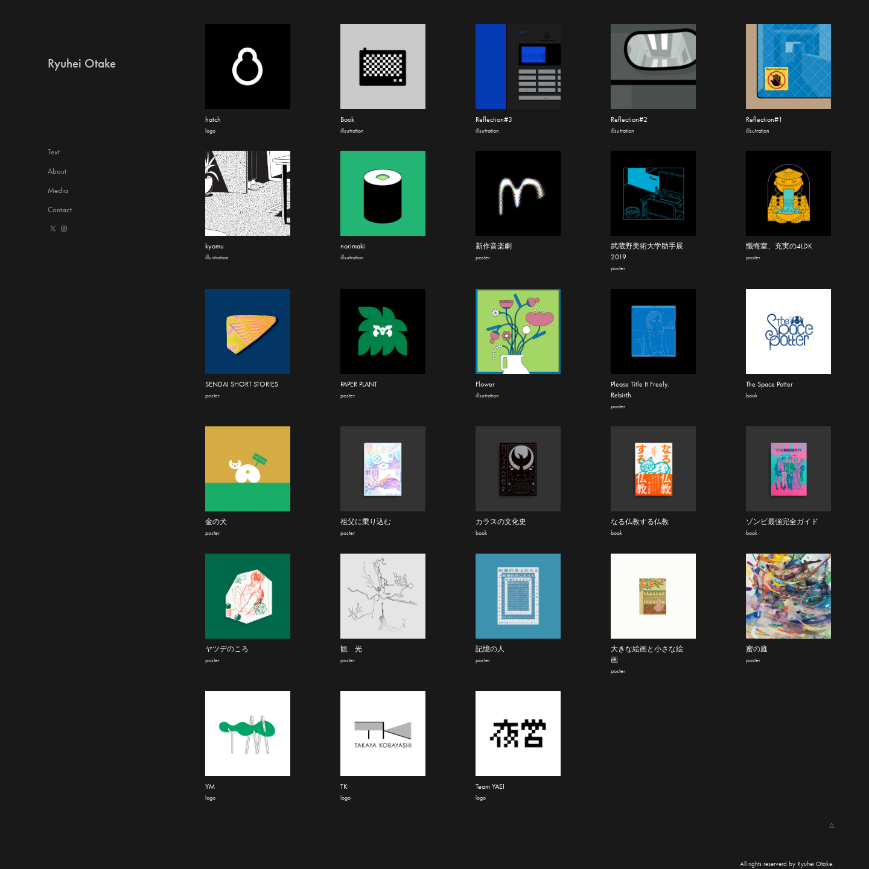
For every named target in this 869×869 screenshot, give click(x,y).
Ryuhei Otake (82, 63)
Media (58, 190)
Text (54, 151)
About (57, 170)
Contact (60, 209)
